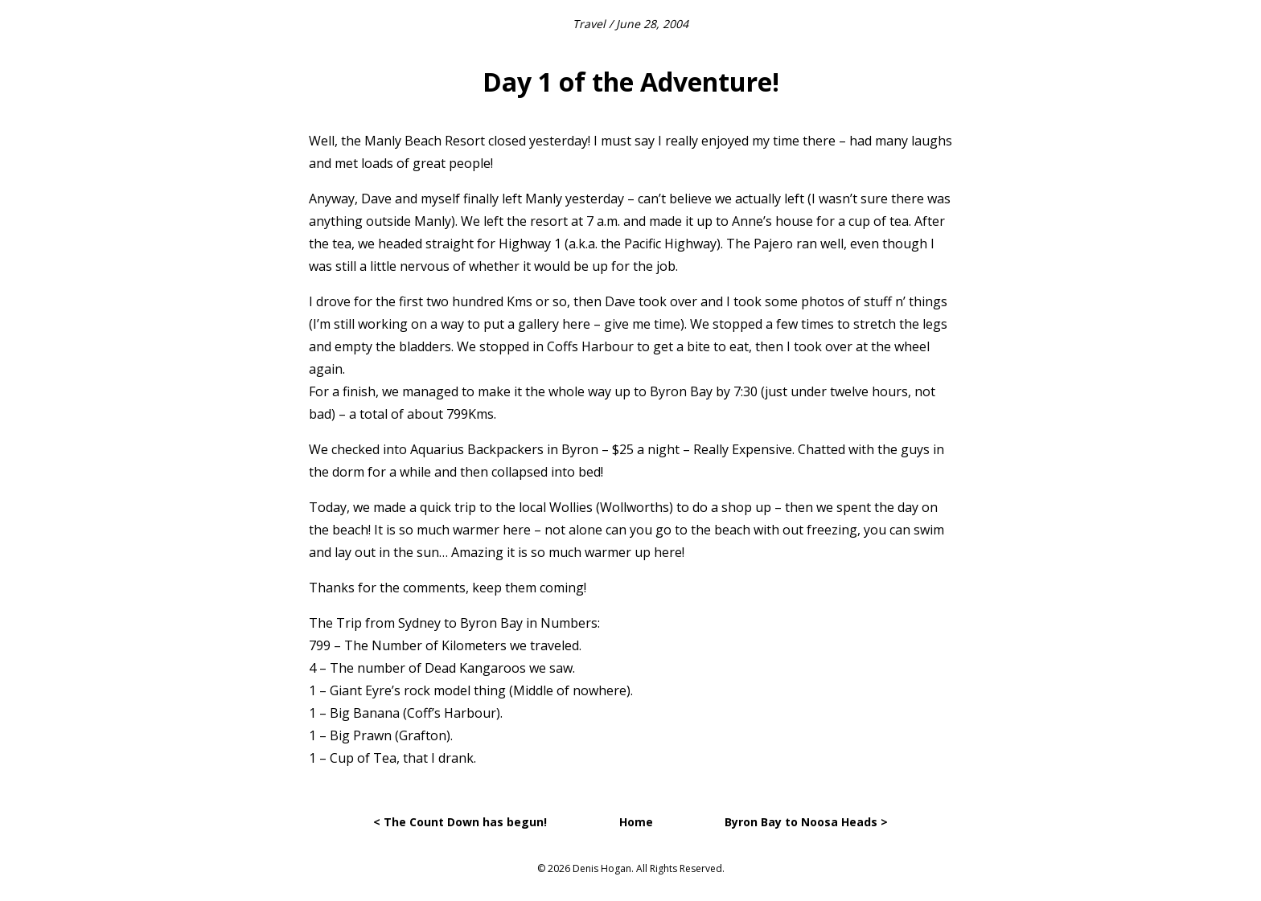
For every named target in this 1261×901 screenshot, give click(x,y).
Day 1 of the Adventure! (631, 81)
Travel (589, 23)
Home (636, 821)
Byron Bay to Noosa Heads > (806, 821)
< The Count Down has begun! (460, 821)
